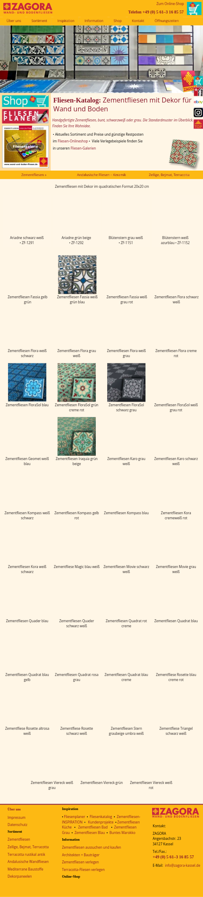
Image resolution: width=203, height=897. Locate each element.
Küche (66, 827)
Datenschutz (17, 825)
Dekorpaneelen (20, 876)
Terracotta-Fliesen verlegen (83, 870)
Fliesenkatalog (101, 817)
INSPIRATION (72, 822)
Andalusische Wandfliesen (28, 862)
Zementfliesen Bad (93, 827)
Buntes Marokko (123, 832)
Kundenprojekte (100, 822)
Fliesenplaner (74, 817)
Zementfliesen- (128, 817)
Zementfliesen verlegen (80, 862)
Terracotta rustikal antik (26, 854)
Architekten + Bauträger (80, 854)
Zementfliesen (19, 839)
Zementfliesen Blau (89, 832)
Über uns (14, 809)
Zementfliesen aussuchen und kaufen (91, 847)
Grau (66, 832)
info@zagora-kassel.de (182, 865)
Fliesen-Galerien (83, 148)
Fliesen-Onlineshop (73, 141)
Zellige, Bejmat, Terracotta (28, 847)
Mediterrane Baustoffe (25, 869)
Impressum (16, 817)
